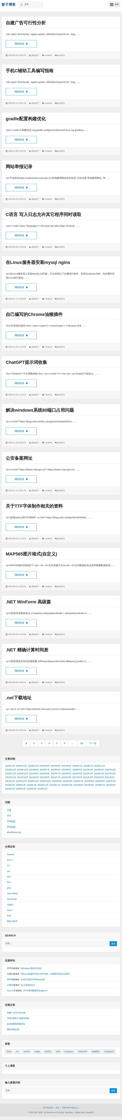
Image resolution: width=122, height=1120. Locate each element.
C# (8, 866)
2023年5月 (66, 770)
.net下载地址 (18, 697)
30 (82, 744)
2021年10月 (22, 777)
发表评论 (61, 55)
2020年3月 (10, 785)
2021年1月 (10, 781)
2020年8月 (67, 781)
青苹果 (10, 968)
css (8, 871)
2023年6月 (56, 770)
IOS (8, 882)
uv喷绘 (10, 985)
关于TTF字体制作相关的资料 (34, 506)
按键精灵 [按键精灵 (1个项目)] (96, 1052)
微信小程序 (12, 921)
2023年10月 (22, 770)
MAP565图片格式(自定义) (31, 554)
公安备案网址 (19, 458)
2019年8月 (89, 785)
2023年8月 (34, 770)
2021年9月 (34, 777)
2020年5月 (100, 781)
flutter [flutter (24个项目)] (9, 1052)
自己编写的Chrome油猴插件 (34, 314)
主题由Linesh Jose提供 (84, 1113)
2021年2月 (110, 777)
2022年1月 (99, 774)
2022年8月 (45, 774)
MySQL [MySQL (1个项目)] (48, 1052)
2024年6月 (56, 766)
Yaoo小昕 (11, 991)
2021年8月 (45, 777)
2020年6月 (89, 781)
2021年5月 (77, 777)
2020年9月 (57, 781)
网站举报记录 (19, 166)
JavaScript (12, 899)
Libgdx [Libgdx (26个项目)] (37, 1052)
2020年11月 (33, 781)
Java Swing (12, 894)
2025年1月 (10, 766)
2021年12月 (110, 774)
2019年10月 (66, 785)
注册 (9, 810)
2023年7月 (45, 770)
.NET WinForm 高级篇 (28, 602)
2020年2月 (21, 785)
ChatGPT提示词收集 (26, 362)
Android (48, 55)
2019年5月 (10, 789)
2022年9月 (34, 774)
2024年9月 (45, 766)
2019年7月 (100, 785)
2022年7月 (56, 774)
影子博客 (9, 5)
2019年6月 (111, 785)
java (9, 888)
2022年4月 (77, 774)
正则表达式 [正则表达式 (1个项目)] (109, 1052)
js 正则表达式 (28, 985)
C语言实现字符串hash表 (32, 980)
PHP (9, 916)
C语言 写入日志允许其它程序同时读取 (43, 214)
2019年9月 (78, 785)
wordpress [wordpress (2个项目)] (68, 1052)
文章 (11, 821)
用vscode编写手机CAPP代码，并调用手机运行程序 (45, 974)
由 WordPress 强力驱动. (54, 1113)
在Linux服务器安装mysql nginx (38, 262)
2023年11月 (10, 770)
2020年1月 (32, 785)
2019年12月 (42, 785)
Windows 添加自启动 (31, 968)
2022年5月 (66, 774)
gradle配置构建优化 (26, 118)
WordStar (69, 1113)
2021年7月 (56, 777)
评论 (11, 827)
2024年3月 (77, 766)
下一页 (92, 743)
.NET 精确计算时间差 (27, 650)
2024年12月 (21, 766)
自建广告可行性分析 (26, 22)
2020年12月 (21, 781)
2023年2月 (99, 770)
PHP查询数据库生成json (35, 991)
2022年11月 (10, 774)
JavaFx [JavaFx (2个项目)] (27, 1052)
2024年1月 (88, 766)
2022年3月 (88, 774)
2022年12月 (110, 770)
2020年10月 (45, 781)
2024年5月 (66, 766)
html (9, 877)
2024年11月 (33, 766)
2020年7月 (78, 781)
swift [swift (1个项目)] (58, 1052)
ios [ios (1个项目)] (17, 1052)
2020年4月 (111, 781)
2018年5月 (32, 789)
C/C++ (10, 860)
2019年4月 (21, 789)
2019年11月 (55, 785)
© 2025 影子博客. (35, 1113)
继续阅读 (26, 43)
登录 (9, 816)
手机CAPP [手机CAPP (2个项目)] (82, 1052)
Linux (9, 910)
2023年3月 (88, 770)
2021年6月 (66, 777)
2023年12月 (99, 766)
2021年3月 (99, 777)
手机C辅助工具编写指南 (29, 70)
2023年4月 (77, 770)
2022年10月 (22, 774)
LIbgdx (10, 905)
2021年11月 (10, 777)
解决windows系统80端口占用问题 (40, 410)
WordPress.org (14, 832)
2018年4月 (42, 789)
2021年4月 (88, 777)
